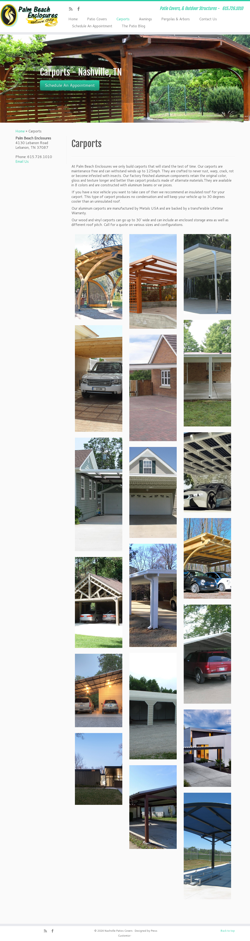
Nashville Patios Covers (119, 931)
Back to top (228, 931)
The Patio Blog (133, 26)
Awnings (145, 19)
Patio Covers (97, 19)
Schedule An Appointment (92, 26)
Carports (123, 19)
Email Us (22, 161)
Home (73, 19)
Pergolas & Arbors (175, 19)
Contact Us (208, 19)
